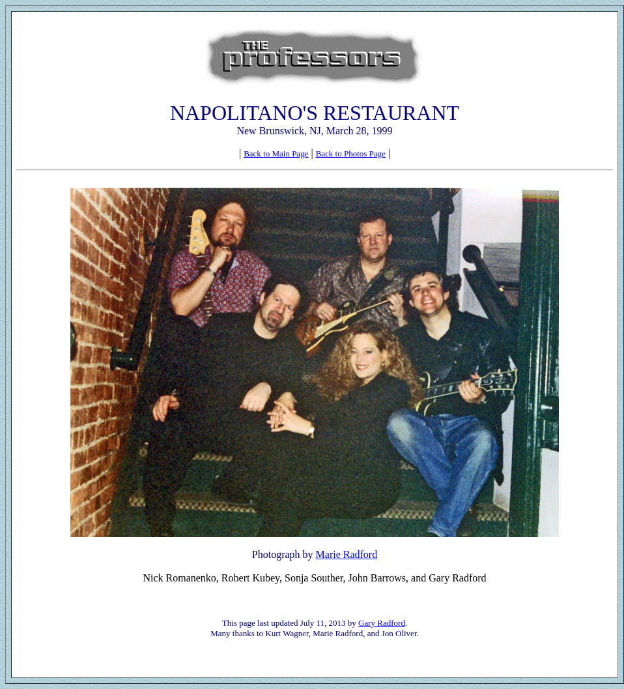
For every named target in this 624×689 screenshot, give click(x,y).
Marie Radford (347, 554)
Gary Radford (381, 623)
